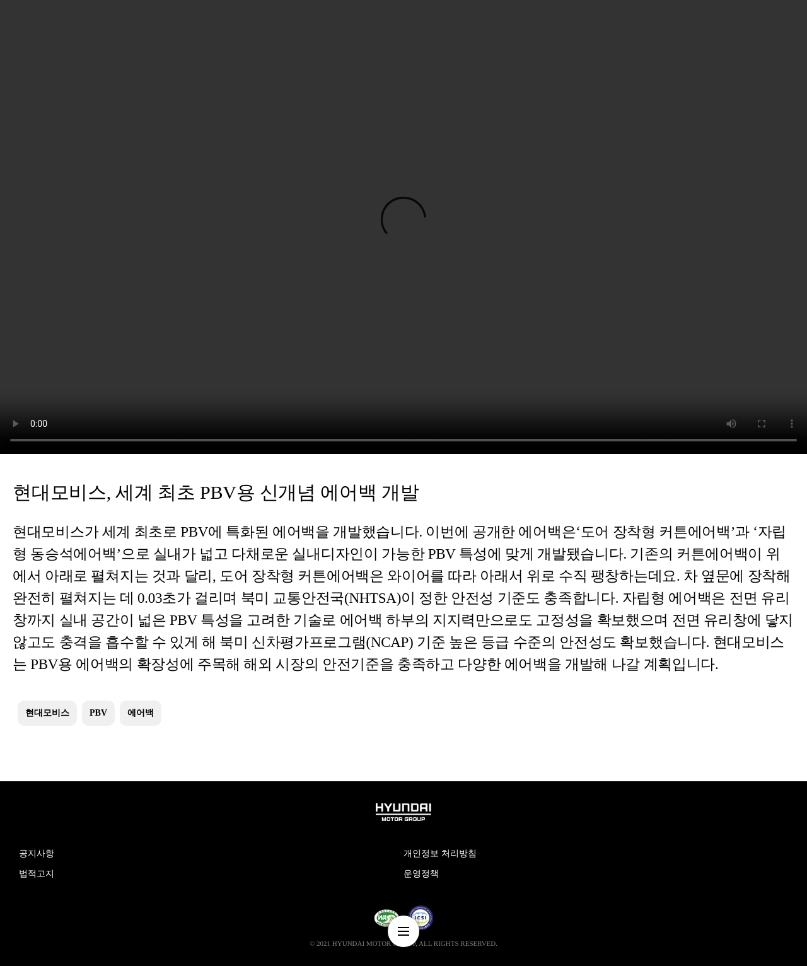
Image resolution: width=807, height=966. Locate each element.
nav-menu (403, 931)
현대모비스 (47, 713)
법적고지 (36, 873)
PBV (98, 713)
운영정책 (421, 873)
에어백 (140, 713)
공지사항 (36, 853)
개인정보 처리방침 (440, 853)
